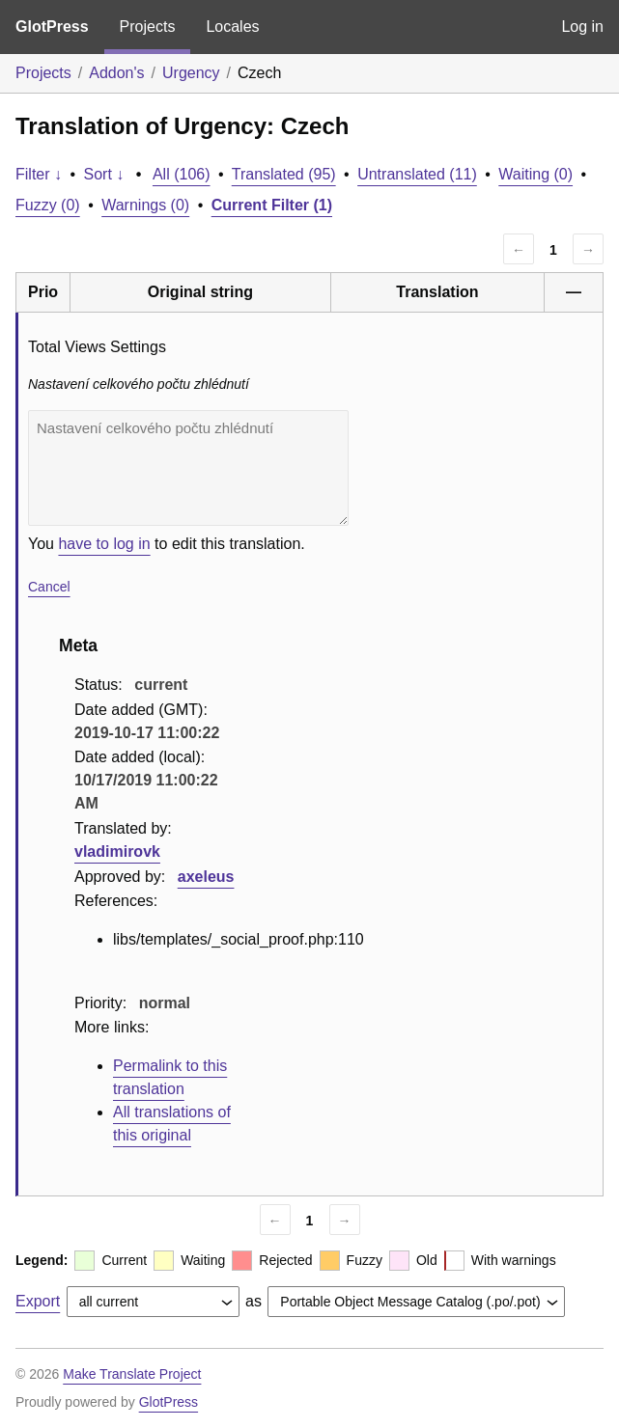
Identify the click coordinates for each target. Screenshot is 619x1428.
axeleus (206, 876)
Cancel (49, 586)
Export (37, 1301)
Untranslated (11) (417, 174)
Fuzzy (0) (47, 205)
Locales (232, 26)
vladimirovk (117, 851)
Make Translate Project (132, 1374)
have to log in (104, 544)
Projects (148, 26)
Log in (582, 26)
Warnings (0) (145, 205)
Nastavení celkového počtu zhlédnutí (188, 468)
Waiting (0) (535, 174)
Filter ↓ (38, 174)
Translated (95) (284, 174)
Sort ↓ (104, 174)
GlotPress (52, 26)
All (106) (182, 174)
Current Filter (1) (271, 205)
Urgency (191, 73)
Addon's (116, 73)
